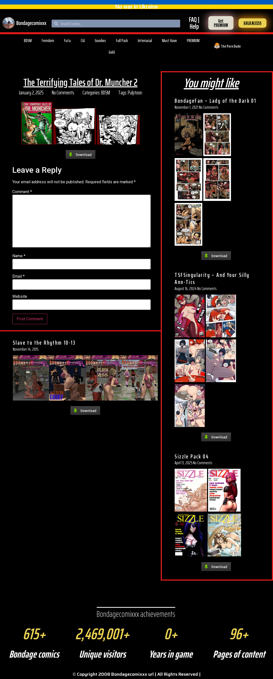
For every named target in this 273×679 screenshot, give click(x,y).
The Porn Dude (231, 46)
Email (18, 276)
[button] (220, 23)
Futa (67, 40)
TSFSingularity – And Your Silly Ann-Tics (212, 278)
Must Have (169, 40)
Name (18, 256)
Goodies (100, 40)
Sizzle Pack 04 (192, 456)
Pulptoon (135, 92)
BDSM (28, 40)
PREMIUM (193, 40)
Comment (22, 192)
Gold (112, 52)
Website (19, 297)
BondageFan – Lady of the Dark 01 (215, 100)
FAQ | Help (194, 23)
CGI (83, 40)
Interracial (145, 40)
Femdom (48, 40)
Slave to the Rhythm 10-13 (44, 342)
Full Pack (122, 40)
